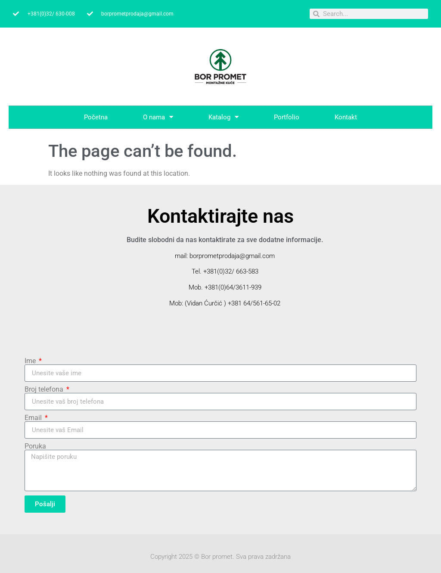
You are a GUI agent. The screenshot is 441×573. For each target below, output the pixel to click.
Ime (31, 361)
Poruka (35, 446)
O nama (158, 117)
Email (34, 417)
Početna (96, 117)
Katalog (223, 117)
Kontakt (346, 117)
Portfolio (286, 117)
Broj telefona (45, 389)
